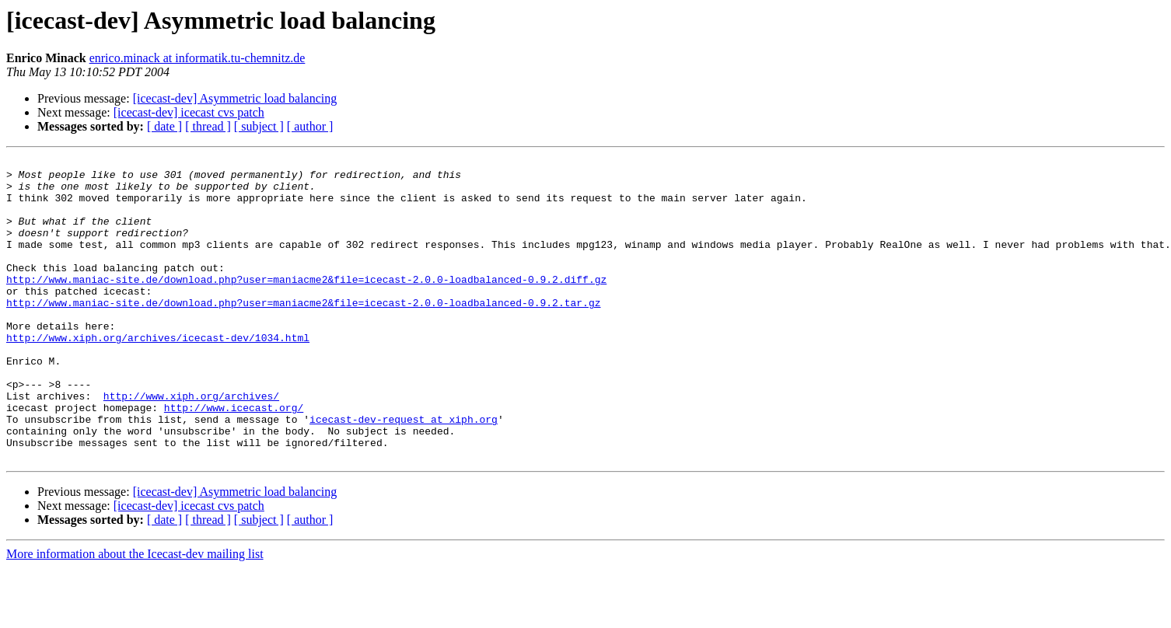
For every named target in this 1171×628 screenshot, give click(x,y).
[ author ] (310, 126)
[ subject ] (259, 126)
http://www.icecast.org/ (233, 459)
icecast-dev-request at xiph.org (403, 473)
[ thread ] (208, 126)
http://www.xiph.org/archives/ (191, 445)
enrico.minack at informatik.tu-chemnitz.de (197, 58)
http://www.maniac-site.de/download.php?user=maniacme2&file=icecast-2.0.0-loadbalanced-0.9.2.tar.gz (303, 333)
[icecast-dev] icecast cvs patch (189, 112)
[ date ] (164, 126)
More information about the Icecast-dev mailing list (135, 614)
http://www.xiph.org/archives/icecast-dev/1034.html (157, 375)
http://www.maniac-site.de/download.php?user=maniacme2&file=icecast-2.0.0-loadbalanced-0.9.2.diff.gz (306, 305)
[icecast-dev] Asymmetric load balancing (235, 98)
